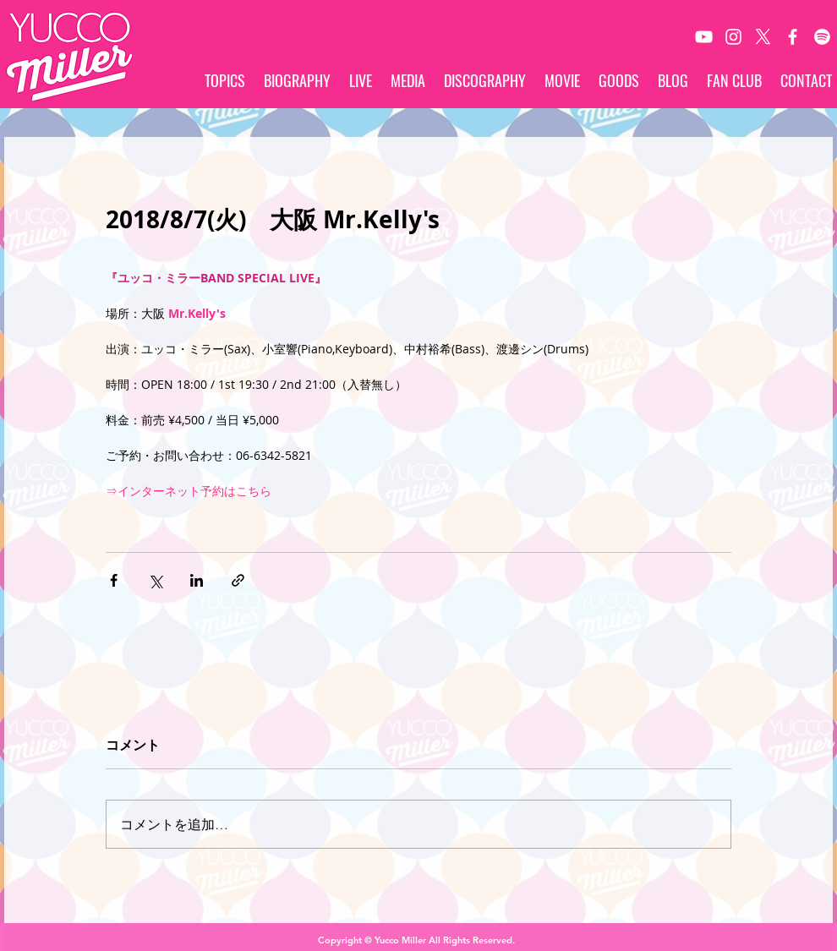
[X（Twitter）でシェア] (155, 580)
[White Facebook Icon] (792, 36)
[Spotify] (822, 36)
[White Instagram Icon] (733, 36)
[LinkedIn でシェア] (197, 580)
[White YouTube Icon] (703, 36)
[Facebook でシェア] (114, 580)
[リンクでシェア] (238, 580)
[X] (763, 36)
